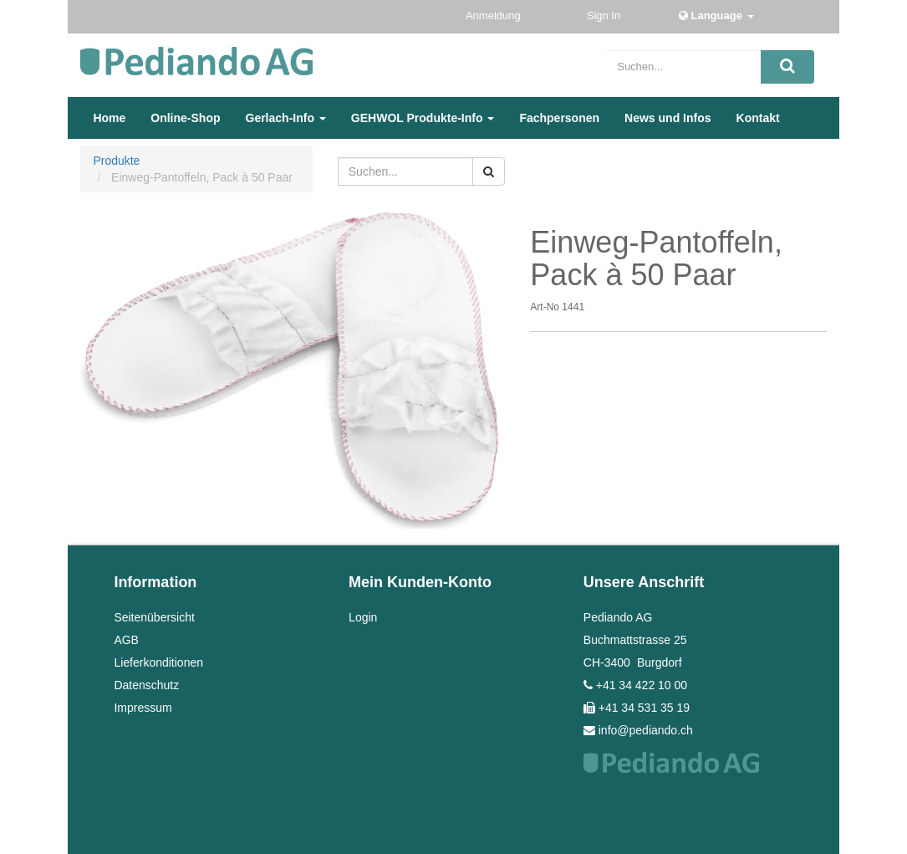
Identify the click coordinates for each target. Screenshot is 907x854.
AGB (126, 640)
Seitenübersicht (154, 617)
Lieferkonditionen (158, 662)
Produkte (116, 160)
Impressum (142, 707)
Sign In (605, 15)
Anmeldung (494, 15)
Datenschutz (146, 685)
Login (363, 617)
